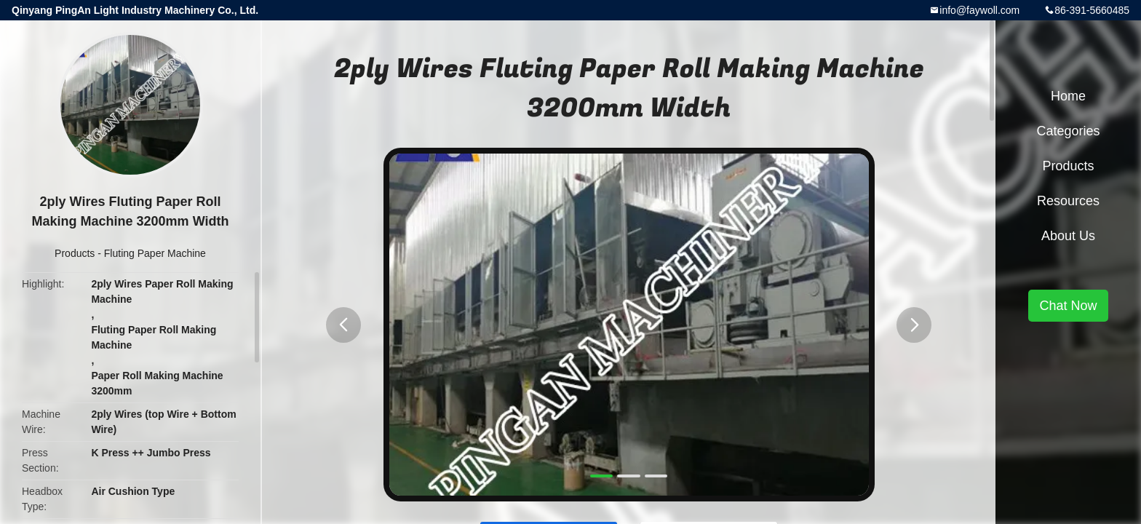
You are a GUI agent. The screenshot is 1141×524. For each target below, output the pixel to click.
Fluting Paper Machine (155, 253)
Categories (1068, 131)
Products (75, 253)
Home (1068, 96)
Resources (1068, 201)
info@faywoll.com (979, 10)
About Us (1068, 236)
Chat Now (1068, 305)
